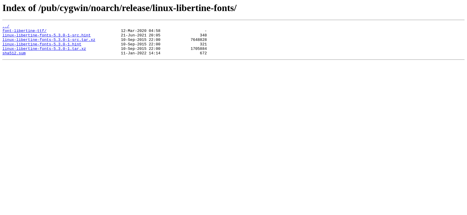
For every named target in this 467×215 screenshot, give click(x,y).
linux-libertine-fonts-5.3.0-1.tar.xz (44, 53)
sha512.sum (14, 59)
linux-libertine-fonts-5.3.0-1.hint (41, 48)
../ (5, 27)
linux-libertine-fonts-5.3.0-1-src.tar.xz (48, 43)
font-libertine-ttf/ (24, 32)
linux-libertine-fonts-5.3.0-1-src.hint (46, 37)
